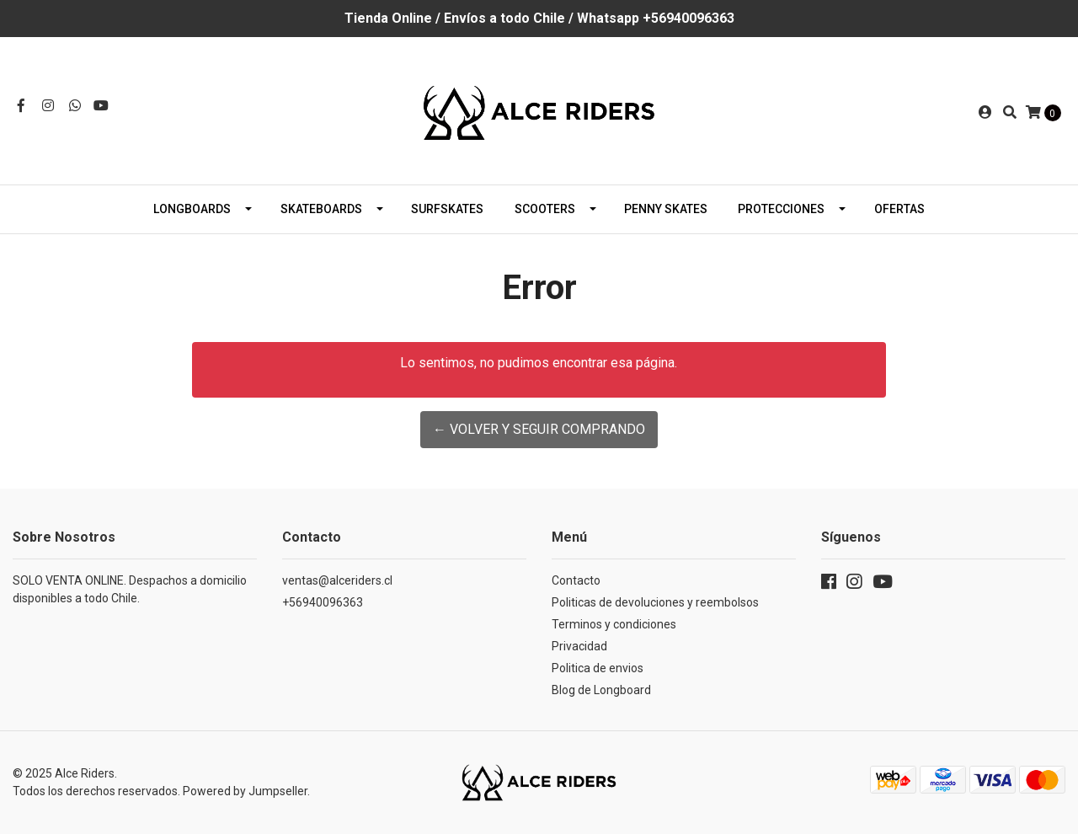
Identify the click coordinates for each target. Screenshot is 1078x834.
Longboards (192, 209)
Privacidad (579, 646)
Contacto (576, 580)
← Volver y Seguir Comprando (539, 429)
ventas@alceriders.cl (337, 580)
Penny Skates (665, 209)
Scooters (545, 209)
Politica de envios (597, 668)
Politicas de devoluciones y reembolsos (655, 602)
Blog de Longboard (601, 690)
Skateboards (321, 209)
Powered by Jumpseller (245, 791)
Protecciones (781, 209)
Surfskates (447, 209)
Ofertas (899, 209)
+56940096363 (322, 602)
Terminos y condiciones (614, 624)
